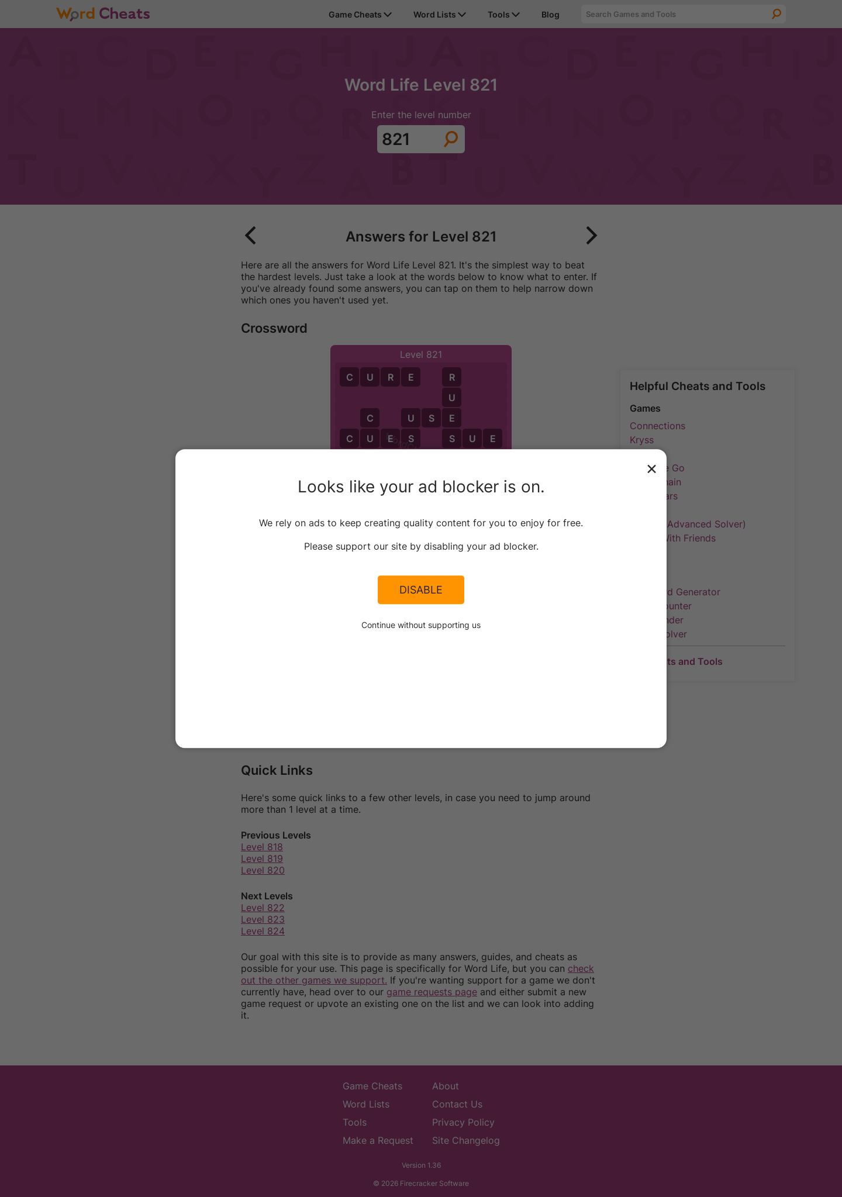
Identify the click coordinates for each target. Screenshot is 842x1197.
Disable (421, 590)
